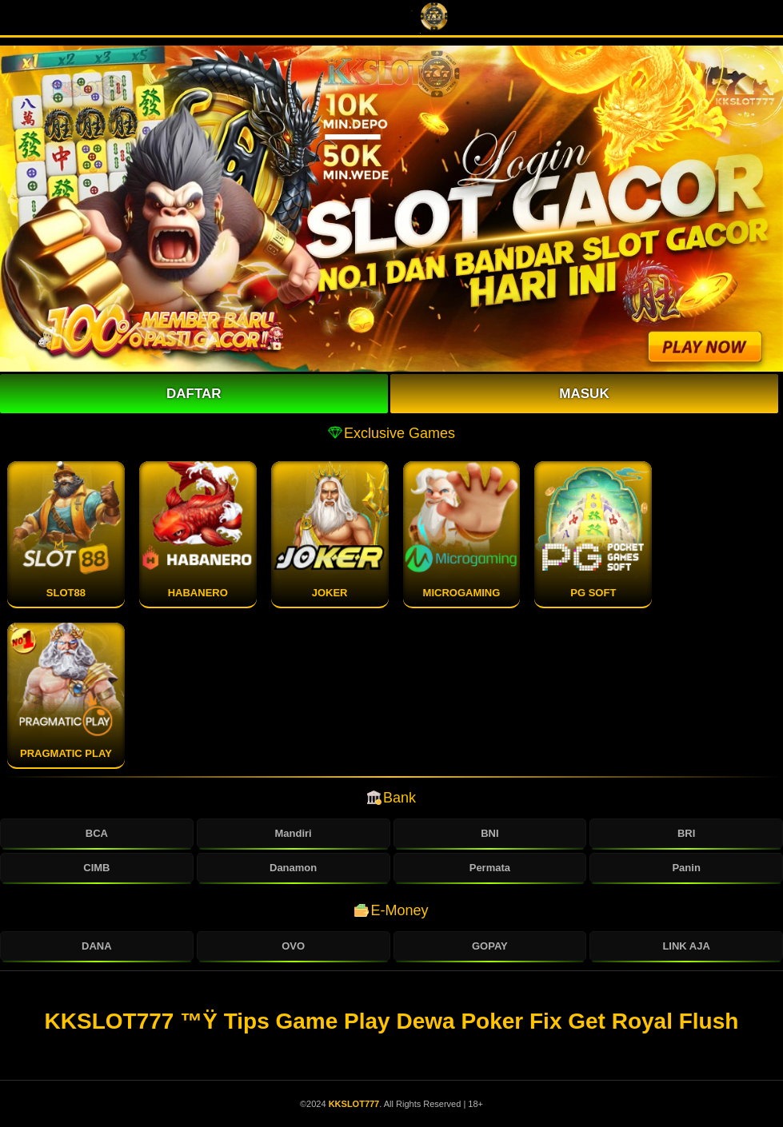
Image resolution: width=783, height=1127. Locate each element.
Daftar (194, 393)
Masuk (584, 393)
